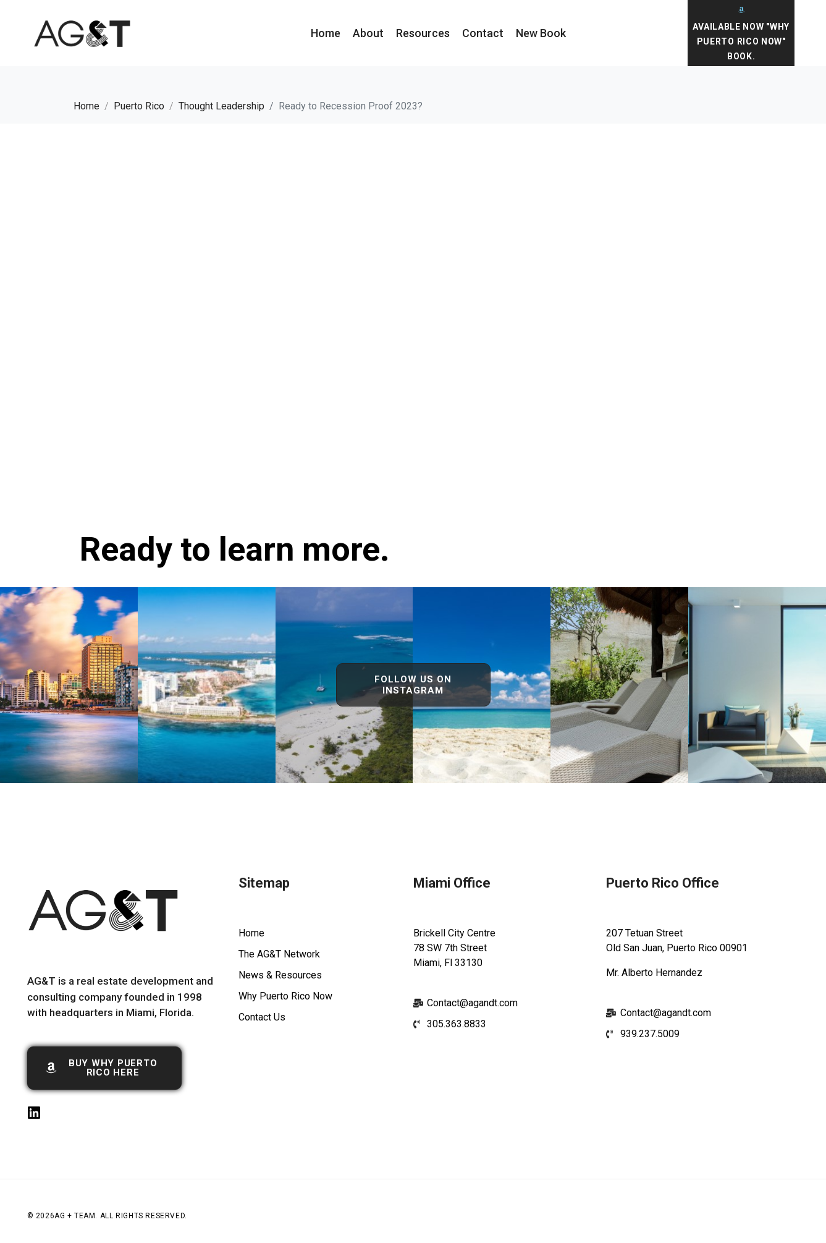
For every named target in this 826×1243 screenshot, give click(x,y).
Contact (483, 33)
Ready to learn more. (235, 549)
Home (325, 33)
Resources (423, 33)
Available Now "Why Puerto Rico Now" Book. (741, 41)
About (368, 33)
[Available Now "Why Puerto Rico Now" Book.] (741, 9)
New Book (541, 33)
